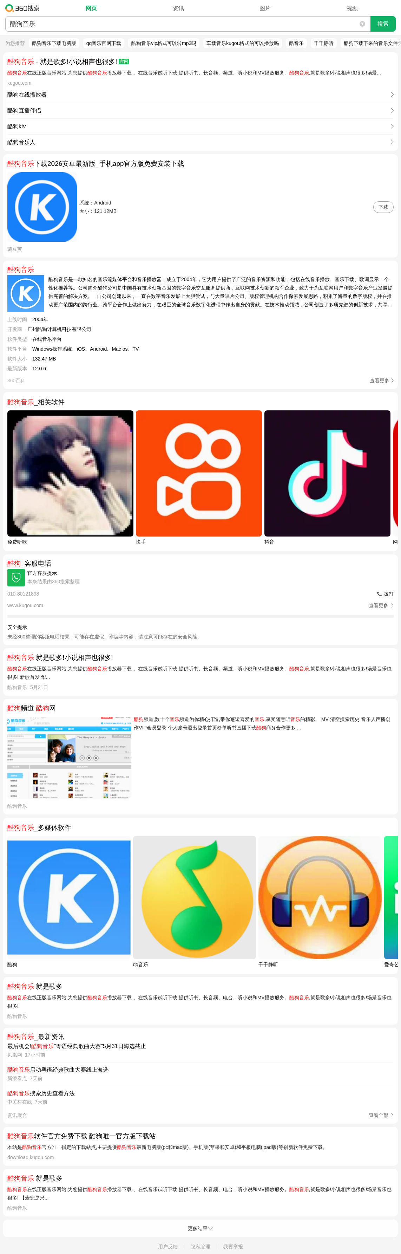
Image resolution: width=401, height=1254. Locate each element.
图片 (265, 8)
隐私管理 (200, 1246)
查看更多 (379, 380)
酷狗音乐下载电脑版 (54, 43)
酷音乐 (296, 43)
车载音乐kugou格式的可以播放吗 (242, 43)
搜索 (383, 24)
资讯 (178, 8)
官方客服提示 (42, 573)
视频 (352, 8)
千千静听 (324, 43)
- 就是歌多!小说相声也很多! (68, 61)
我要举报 (233, 1246)
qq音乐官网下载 (103, 43)
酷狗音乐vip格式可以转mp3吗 (163, 43)
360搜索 (24, 8)
